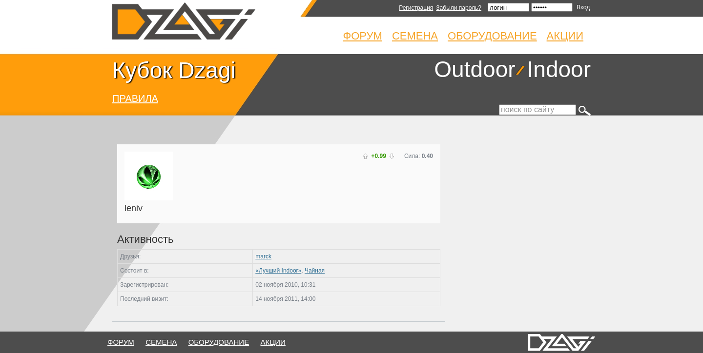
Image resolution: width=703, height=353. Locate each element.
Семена (415, 36)
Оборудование (492, 36)
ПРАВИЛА (135, 98)
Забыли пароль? (458, 7)
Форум (362, 36)
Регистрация (416, 7)
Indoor (559, 69)
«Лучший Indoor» (278, 270)
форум (120, 342)
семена (161, 342)
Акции (565, 36)
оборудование (218, 342)
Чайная (315, 270)
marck (263, 256)
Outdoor (474, 69)
